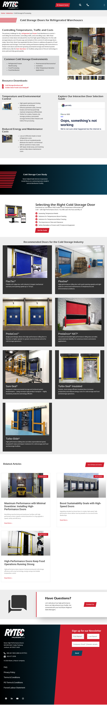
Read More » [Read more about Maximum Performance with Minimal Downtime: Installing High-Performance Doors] (8, 523)
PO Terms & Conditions (13, 682)
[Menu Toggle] (104, 5)
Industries (9, 13)
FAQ (5, 667)
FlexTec (11, 281)
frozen (35, 33)
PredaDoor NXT (68, 333)
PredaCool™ (12, 333)
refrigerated (25, 33)
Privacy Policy (9, 672)
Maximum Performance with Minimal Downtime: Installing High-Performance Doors (25, 506)
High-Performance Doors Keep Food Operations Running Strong (24, 563)
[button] (80, 5)
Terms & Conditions (12, 677)
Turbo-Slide (13, 438)
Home (3, 13)
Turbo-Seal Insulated (70, 386)
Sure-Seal (12, 386)
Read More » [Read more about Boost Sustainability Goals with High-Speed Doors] (64, 520)
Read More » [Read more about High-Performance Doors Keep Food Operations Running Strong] (8, 578)
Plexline (63, 281)
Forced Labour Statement (14, 688)
